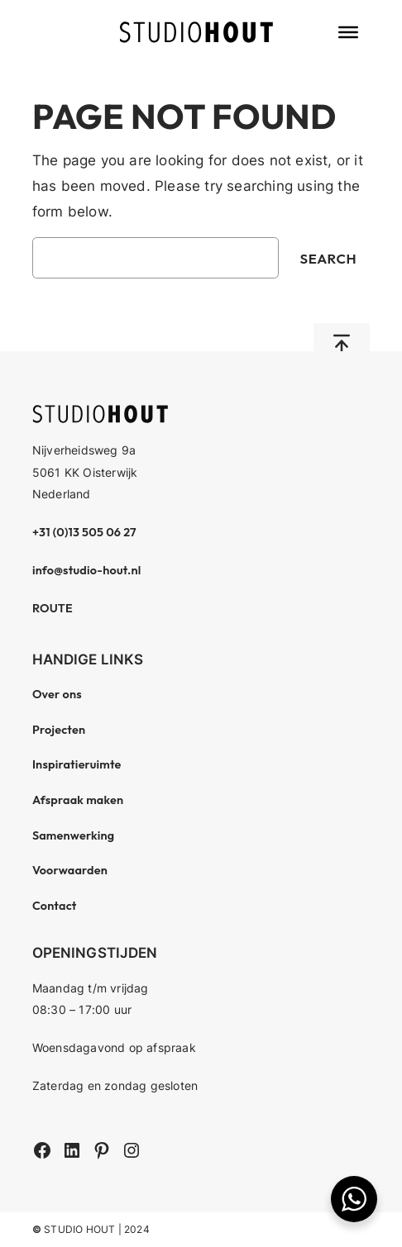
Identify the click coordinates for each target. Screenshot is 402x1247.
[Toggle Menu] (348, 32)
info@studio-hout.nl (86, 570)
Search (328, 258)
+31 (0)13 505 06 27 (84, 532)
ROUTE (52, 608)
